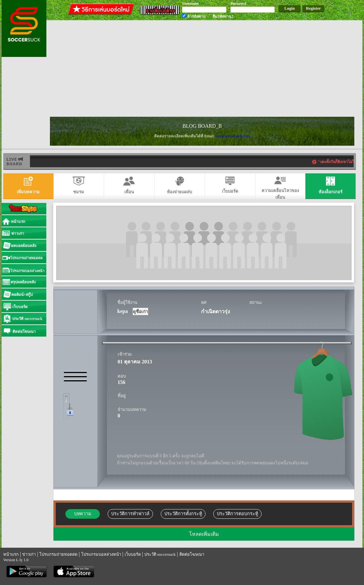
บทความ (82, 513)
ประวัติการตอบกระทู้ (237, 513)
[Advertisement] (151, 69)
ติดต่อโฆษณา (191, 554)
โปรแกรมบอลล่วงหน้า (101, 554)
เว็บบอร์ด (133, 554)
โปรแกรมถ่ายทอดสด (58, 554)
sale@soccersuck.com (233, 136)
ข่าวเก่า (29, 554)
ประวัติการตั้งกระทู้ (183, 513)
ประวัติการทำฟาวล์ (130, 513)
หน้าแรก (11, 554)
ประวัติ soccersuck (160, 554)
